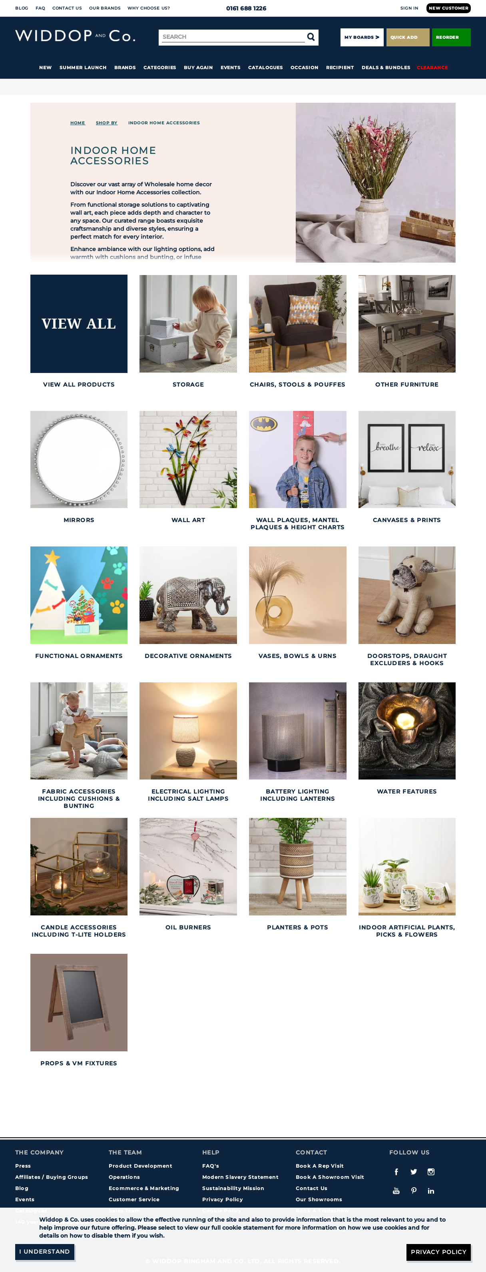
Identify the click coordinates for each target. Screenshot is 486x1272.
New (45, 67)
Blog (21, 8)
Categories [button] (159, 67)
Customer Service (134, 1199)
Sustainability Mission (233, 1188)
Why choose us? (148, 8)
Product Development (140, 1166)
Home (78, 123)
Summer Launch (83, 67)
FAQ (40, 8)
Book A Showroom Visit (330, 1177)
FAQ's (210, 1166)
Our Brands (104, 8)
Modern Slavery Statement (240, 1177)
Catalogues (265, 67)
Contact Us (67, 8)
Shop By (107, 123)
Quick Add (408, 37)
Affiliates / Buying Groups (51, 1177)
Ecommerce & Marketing (144, 1188)
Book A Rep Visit (320, 1166)
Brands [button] (125, 67)
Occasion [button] (304, 67)
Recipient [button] (340, 67)
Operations (124, 1177)
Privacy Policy (222, 1199)
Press (23, 1166)
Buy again (198, 67)
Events (231, 67)
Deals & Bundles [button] (386, 67)
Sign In (409, 8)
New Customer (448, 8)
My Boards (359, 37)
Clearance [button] (432, 67)
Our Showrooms (319, 1199)
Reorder (451, 37)
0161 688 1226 (243, 8)
